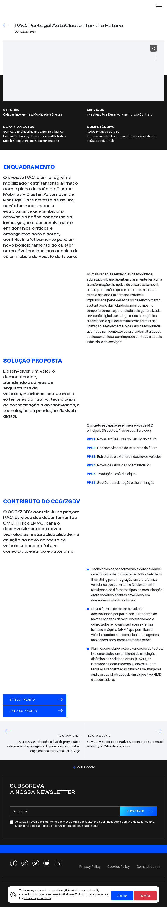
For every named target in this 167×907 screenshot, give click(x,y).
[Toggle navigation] (159, 6)
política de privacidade (37, 898)
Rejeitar (145, 895)
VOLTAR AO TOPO (83, 767)
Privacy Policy (89, 866)
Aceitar (122, 895)
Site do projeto (36, 700)
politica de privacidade (56, 825)
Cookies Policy (118, 866)
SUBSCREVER (135, 811)
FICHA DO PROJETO (36, 711)
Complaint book (148, 866)
